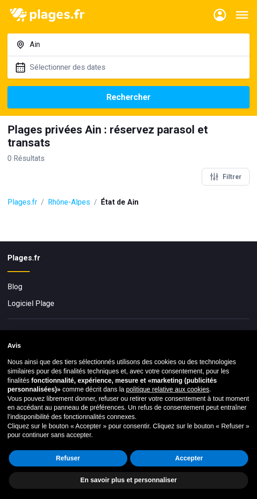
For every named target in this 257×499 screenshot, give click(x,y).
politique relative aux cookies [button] (167, 389)
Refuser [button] (68, 458)
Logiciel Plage (30, 303)
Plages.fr (22, 202)
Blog (14, 286)
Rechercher (128, 97)
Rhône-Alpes (69, 202)
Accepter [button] (189, 458)
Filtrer (226, 176)
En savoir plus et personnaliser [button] (128, 480)
